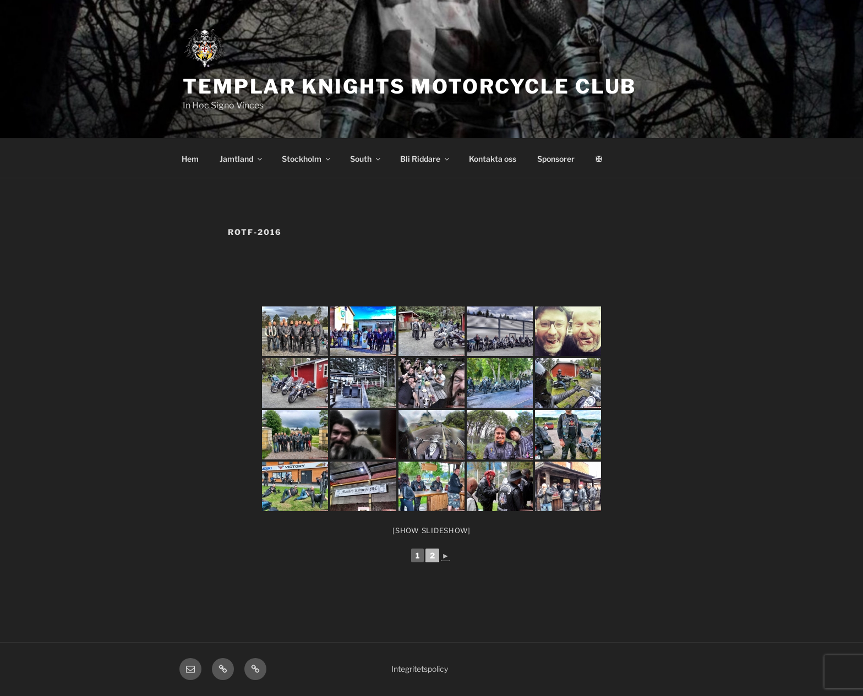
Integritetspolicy (419, 668)
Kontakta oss (492, 158)
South (366, 158)
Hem (190, 158)
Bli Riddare (425, 158)
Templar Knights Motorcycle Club (409, 86)
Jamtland (242, 158)
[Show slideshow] (431, 530)
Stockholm (307, 158)
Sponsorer (556, 158)
